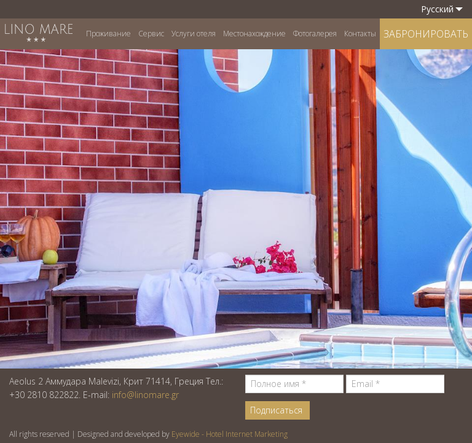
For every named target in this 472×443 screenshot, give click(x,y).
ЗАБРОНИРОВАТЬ (426, 34)
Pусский (442, 9)
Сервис (151, 33)
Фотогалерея (315, 33)
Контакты (360, 33)
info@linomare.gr (145, 395)
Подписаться (276, 410)
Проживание (108, 33)
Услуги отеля (193, 33)
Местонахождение (254, 33)
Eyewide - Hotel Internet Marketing (229, 434)
